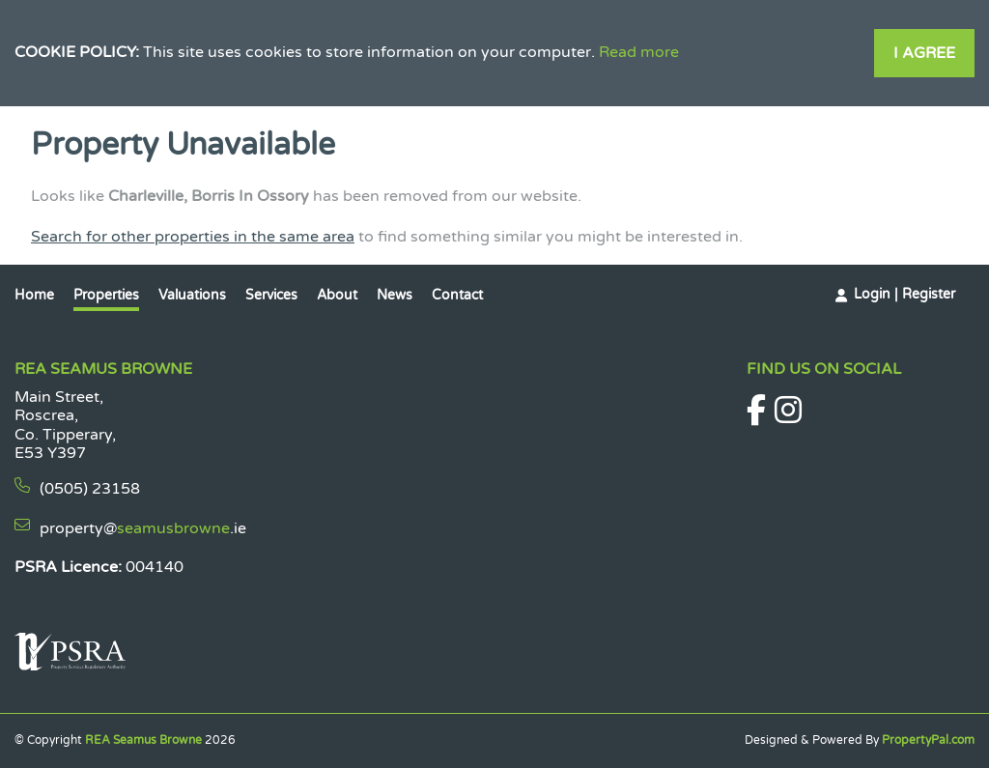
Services (271, 295)
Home (34, 295)
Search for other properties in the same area (192, 236)
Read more (639, 52)
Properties (106, 295)
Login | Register (904, 294)
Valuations (192, 295)
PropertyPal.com (928, 740)
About (337, 295)
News (394, 295)
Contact (457, 295)
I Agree (924, 53)
